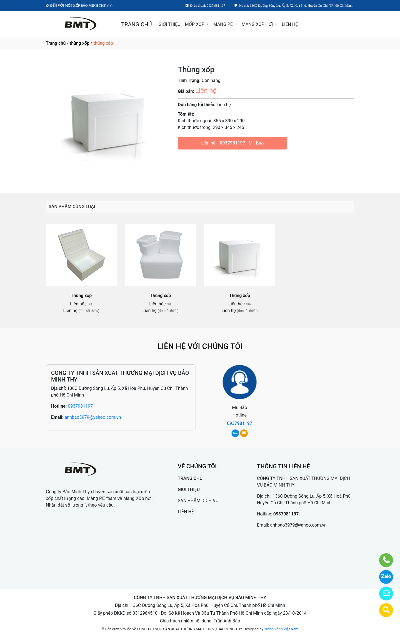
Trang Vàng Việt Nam (281, 629)
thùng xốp (79, 43)
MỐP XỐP (195, 24)
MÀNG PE (223, 24)
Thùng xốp (81, 295)
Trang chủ (56, 43)
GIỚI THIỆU (170, 24)
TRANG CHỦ (136, 24)
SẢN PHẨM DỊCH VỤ (198, 500)
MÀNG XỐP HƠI (258, 24)
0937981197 (232, 143)
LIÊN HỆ (290, 24)
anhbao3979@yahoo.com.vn (92, 417)
